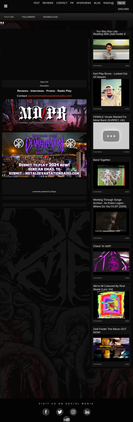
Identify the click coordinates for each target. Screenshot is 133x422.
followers (28, 17)
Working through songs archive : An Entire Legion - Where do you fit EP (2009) (109, 203)
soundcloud (50, 17)
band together (101, 159)
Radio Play (64, 90)
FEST (37, 3)
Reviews (23, 90)
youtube (9, 17)
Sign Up (121, 3)
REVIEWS (48, 3)
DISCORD (123, 9)
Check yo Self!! (102, 246)
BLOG (97, 3)
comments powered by (44, 192)
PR (72, 3)
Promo (51, 90)
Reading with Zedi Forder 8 (109, 34)
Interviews (38, 90)
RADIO (107, 3)
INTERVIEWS (84, 3)
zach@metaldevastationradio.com (50, 95)
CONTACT (61, 3)
